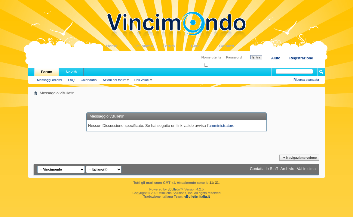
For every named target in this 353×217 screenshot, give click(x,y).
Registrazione (301, 58)
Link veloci (141, 80)
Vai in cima (306, 168)
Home (120, 46)
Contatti (233, 46)
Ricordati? (213, 65)
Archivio (287, 168)
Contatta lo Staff (264, 168)
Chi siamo (148, 46)
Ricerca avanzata (306, 79)
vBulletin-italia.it (197, 196)
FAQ (71, 80)
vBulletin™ (176, 189)
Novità (71, 72)
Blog (205, 46)
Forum (177, 46)
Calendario (89, 80)
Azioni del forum (114, 80)
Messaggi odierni (49, 80)
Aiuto (276, 58)
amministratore (222, 125)
